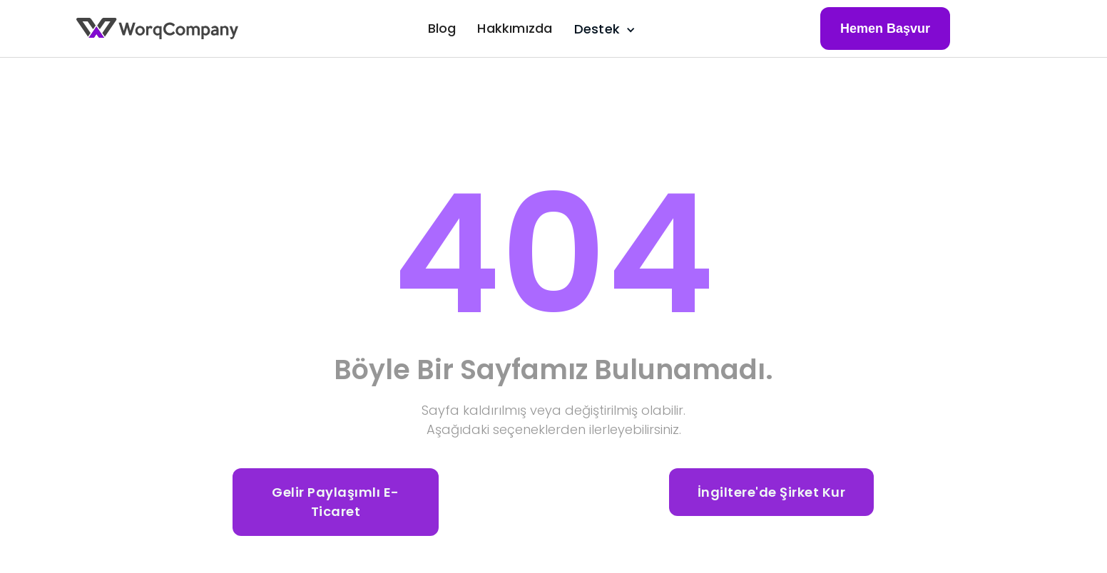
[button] (602, 29)
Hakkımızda (514, 28)
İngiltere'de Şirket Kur (772, 492)
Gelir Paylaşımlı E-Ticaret (335, 502)
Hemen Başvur (885, 28)
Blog (442, 28)
